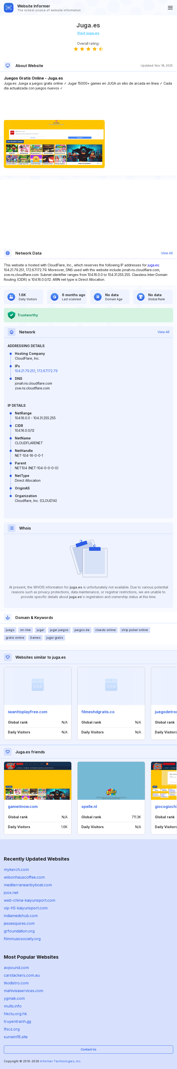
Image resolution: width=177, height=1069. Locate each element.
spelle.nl (89, 806)
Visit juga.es (88, 33)
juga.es (153, 265)
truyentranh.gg (17, 1021)
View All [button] (167, 253)
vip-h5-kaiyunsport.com (26, 908)
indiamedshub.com (21, 915)
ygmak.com (14, 998)
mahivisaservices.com (23, 990)
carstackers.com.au (22, 975)
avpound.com (16, 967)
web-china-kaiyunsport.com (29, 900)
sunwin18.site (16, 1036)
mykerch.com (16, 869)
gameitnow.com (23, 806)
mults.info (13, 1006)
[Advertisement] (88, 105)
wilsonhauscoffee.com (24, 877)
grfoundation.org (19, 931)
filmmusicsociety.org (22, 938)
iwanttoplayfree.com (27, 711)
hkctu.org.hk (15, 1013)
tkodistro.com (16, 983)
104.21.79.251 (25, 371)
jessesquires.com (19, 923)
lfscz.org (12, 1029)
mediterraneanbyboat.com (28, 884)
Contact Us (88, 1049)
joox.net (11, 892)
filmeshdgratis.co (98, 711)
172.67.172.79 (47, 371)
